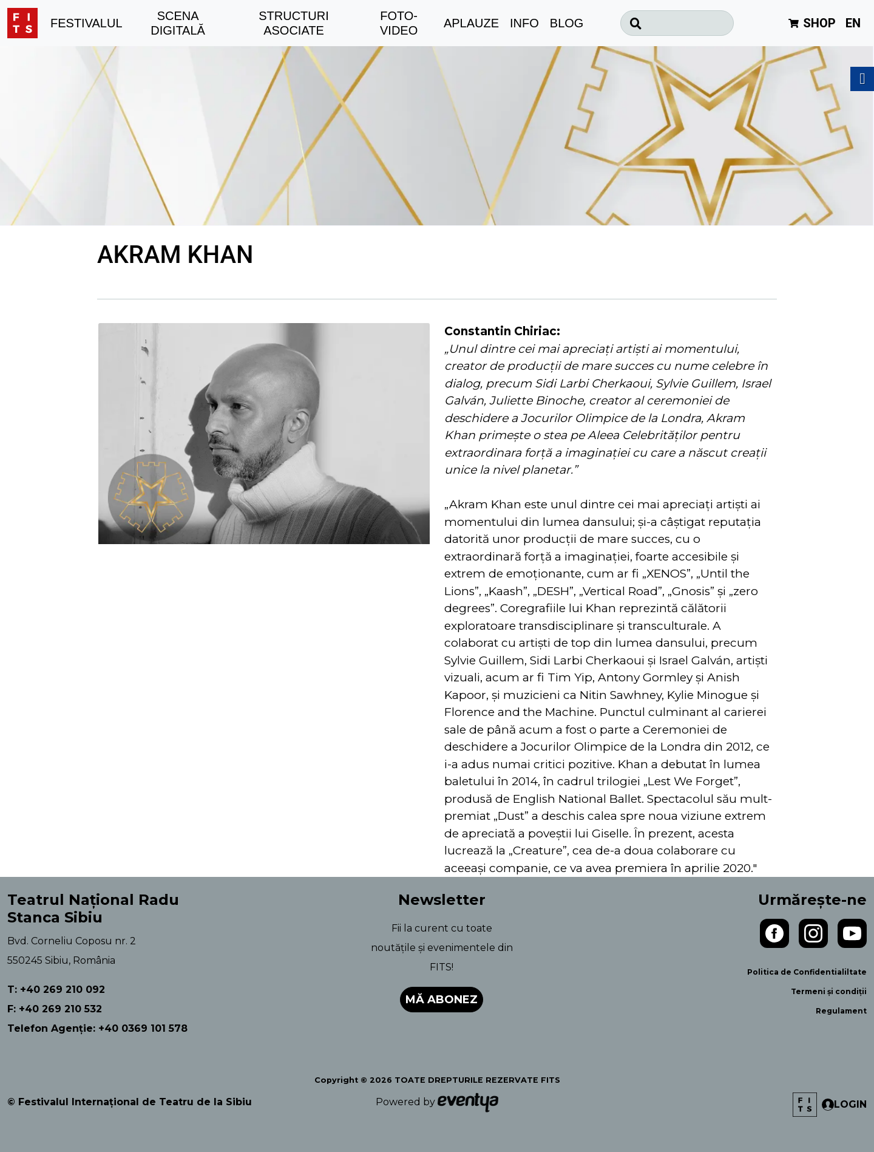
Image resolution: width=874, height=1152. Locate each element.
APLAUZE (471, 23)
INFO (524, 23)
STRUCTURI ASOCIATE (294, 23)
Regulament (841, 1010)
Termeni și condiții (829, 991)
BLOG (567, 23)
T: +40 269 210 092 (56, 989)
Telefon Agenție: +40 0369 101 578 (97, 1028)
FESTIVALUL (86, 23)
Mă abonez (441, 999)
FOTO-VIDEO (399, 23)
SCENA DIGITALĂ (178, 23)
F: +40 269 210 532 (54, 1009)
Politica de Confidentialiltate (807, 971)
